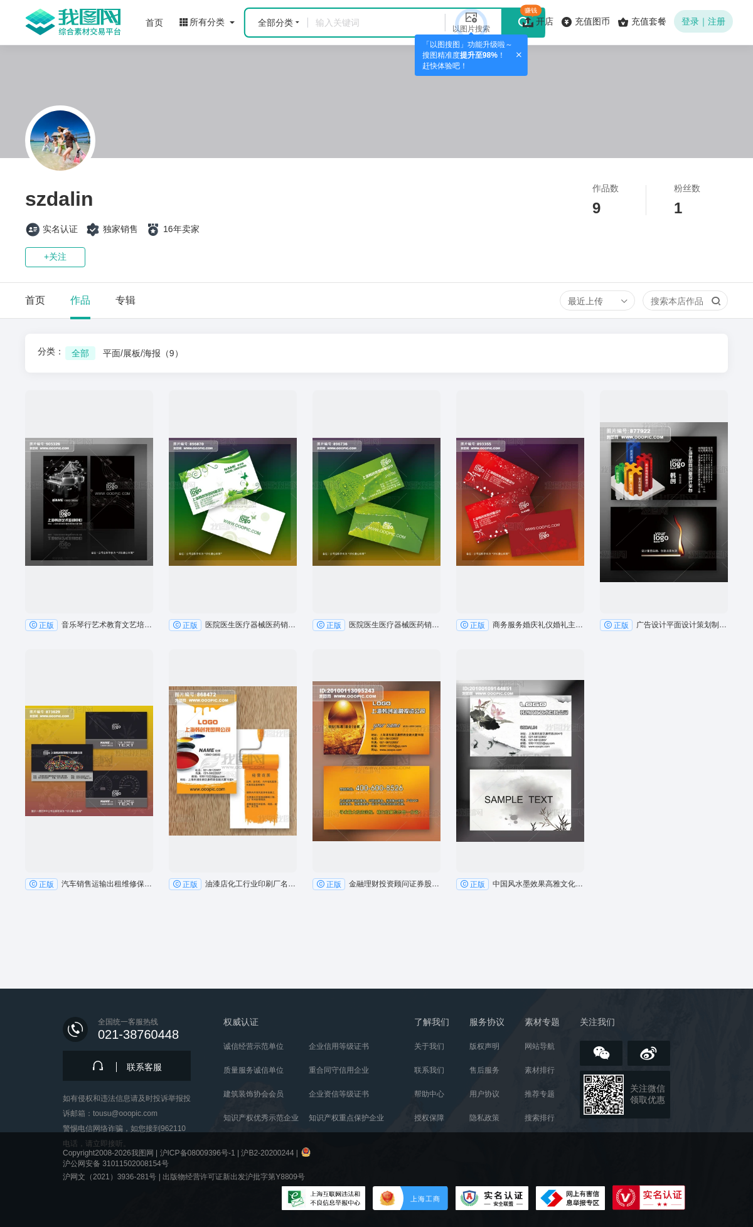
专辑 (125, 300)
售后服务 (484, 1070)
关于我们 (429, 1046)
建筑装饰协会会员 (253, 1094)
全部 (80, 353)
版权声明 (484, 1046)
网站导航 (540, 1046)
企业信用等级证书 (339, 1046)
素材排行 (540, 1070)
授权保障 (429, 1117)
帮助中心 (429, 1094)
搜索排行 (540, 1117)
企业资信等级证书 (339, 1094)
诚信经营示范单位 (253, 1046)
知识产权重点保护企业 (346, 1117)
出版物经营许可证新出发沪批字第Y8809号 (234, 1176)
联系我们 (429, 1070)
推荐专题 (540, 1094)
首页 (35, 300)
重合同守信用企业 (339, 1070)
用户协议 (484, 1094)
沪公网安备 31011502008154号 (116, 1163)
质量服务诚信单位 (253, 1070)
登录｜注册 (703, 21)
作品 (80, 300)
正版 (41, 625)
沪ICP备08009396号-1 (197, 1153)
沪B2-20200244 (267, 1153)
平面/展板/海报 (143, 353)
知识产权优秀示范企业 (261, 1117)
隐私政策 (484, 1117)
